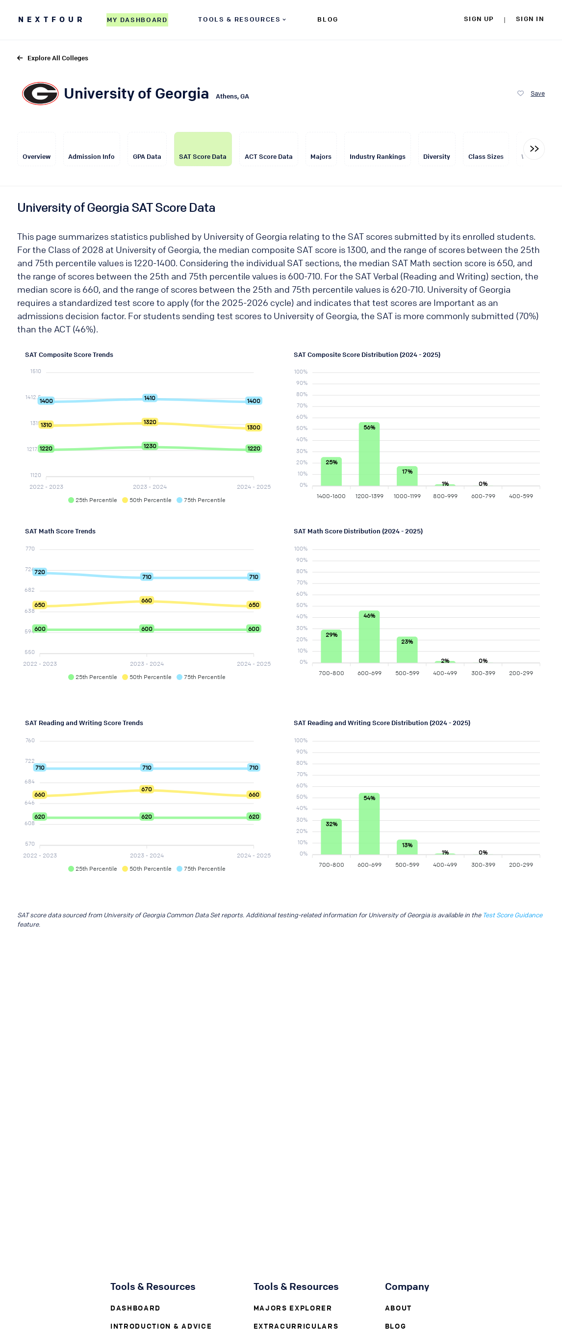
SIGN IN (530, 18)
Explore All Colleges (52, 57)
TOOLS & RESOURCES (242, 19)
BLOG (327, 19)
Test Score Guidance (512, 915)
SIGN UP (479, 18)
